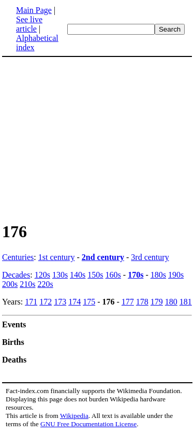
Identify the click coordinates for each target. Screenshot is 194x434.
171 (31, 301)
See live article (29, 24)
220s (45, 284)
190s (176, 274)
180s (158, 274)
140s (77, 274)
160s (113, 274)
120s (42, 274)
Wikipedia (74, 415)
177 (128, 301)
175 (89, 301)
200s (10, 284)
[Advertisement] (89, 138)
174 (74, 301)
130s (60, 274)
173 (60, 301)
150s (95, 274)
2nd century (103, 257)
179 (157, 301)
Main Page (34, 10)
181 (186, 301)
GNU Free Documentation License (88, 424)
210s (27, 284)
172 (45, 301)
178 (142, 301)
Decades (16, 274)
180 (171, 301)
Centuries (18, 257)
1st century (56, 257)
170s (135, 274)
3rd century (150, 257)
